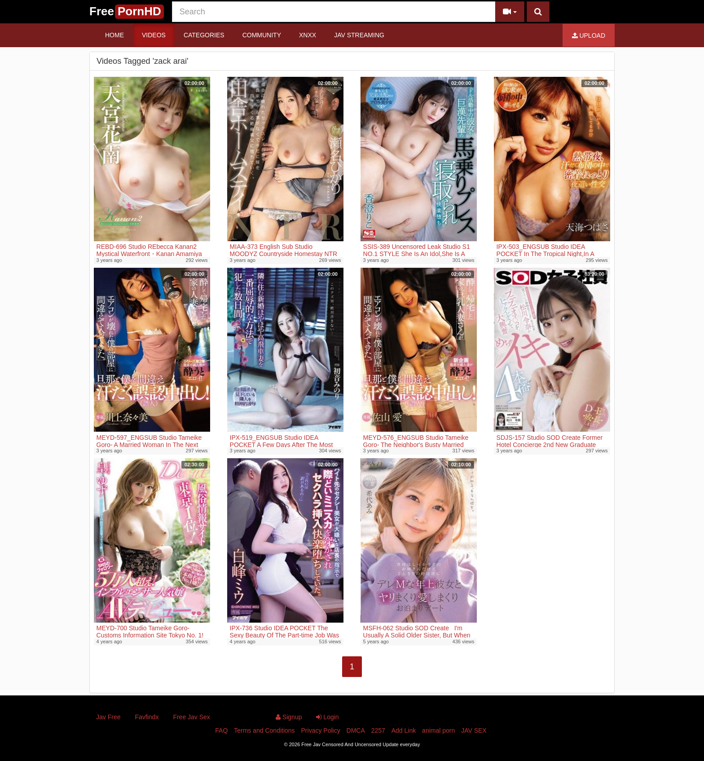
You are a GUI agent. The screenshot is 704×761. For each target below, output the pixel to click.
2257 (378, 730)
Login (327, 717)
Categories (204, 35)
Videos (154, 35)
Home (114, 35)
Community (261, 35)
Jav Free (108, 717)
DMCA (356, 730)
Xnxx (307, 35)
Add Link (404, 730)
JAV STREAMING (359, 35)
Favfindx (146, 717)
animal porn (438, 730)
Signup (289, 717)
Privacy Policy (320, 730)
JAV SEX (474, 730)
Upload (588, 35)
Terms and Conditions (264, 730)
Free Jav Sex (191, 717)
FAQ (221, 730)
